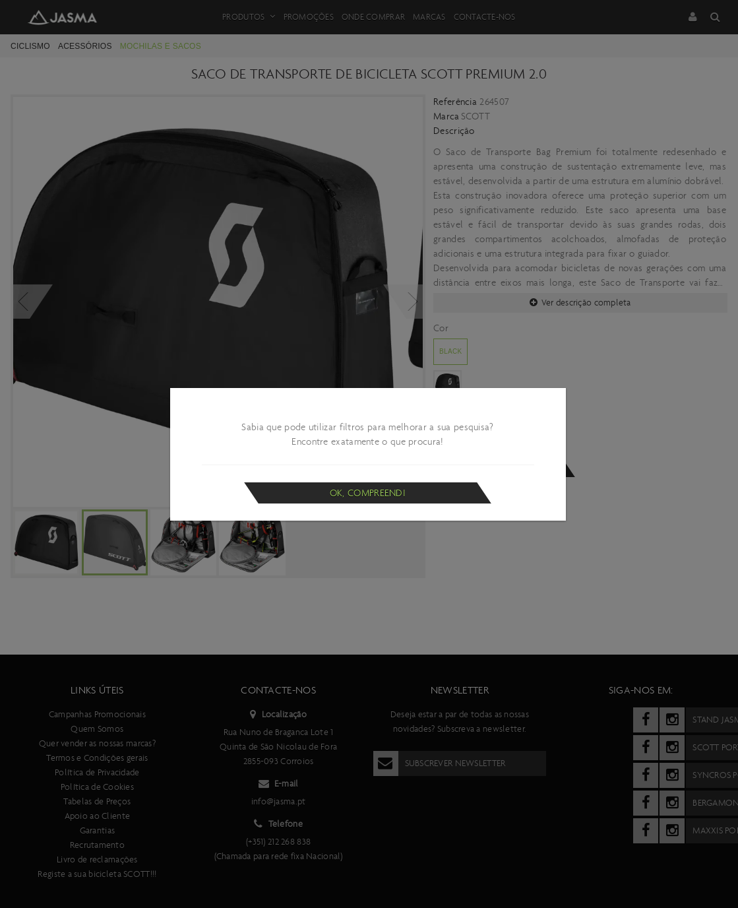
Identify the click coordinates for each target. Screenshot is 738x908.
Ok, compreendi (368, 493)
